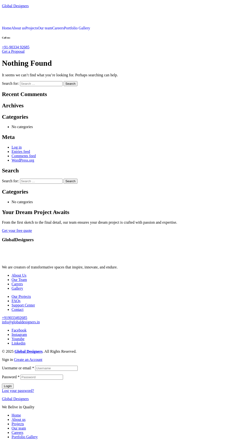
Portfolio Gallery (77, 28)
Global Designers (15, 6)
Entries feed (21, 152)
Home (6, 28)
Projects (31, 28)
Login (8, 386)
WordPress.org (23, 160)
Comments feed (24, 156)
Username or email (18, 368)
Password (10, 377)
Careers (58, 28)
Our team (45, 28)
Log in (17, 147)
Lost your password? (18, 391)
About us (18, 28)
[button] (15, 47)
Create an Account (28, 360)
